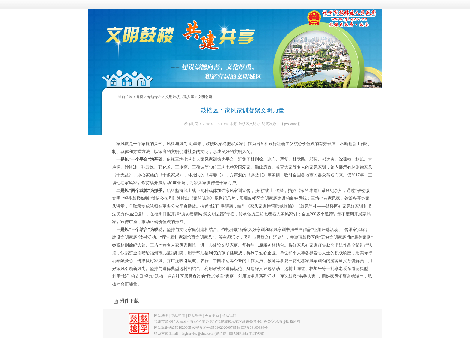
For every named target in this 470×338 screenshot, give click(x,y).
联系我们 (229, 315)
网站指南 (178, 315)
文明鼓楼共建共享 (179, 97)
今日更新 (212, 315)
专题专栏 (154, 97)
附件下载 (129, 301)
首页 (139, 97)
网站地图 (161, 315)
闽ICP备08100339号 (252, 327)
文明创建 (205, 97)
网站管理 (195, 315)
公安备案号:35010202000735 (214, 327)
